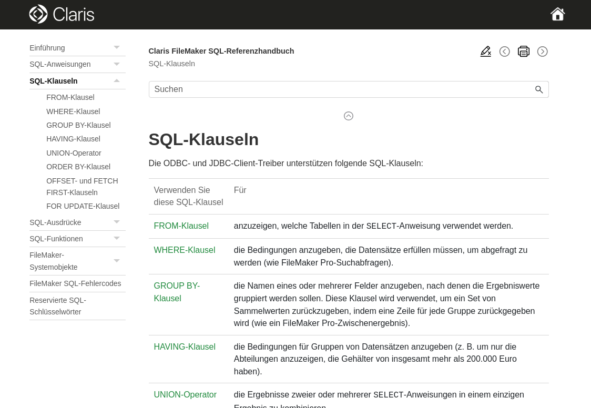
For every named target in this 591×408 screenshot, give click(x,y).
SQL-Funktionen (77, 239)
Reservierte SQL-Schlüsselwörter (57, 306)
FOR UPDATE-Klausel (82, 206)
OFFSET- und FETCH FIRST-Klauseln (82, 187)
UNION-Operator (73, 153)
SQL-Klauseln (77, 81)
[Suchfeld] (349, 89)
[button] (118, 48)
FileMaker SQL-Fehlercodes (75, 283)
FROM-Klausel (70, 97)
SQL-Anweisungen (77, 64)
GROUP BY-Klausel (78, 125)
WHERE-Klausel (73, 111)
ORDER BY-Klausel (78, 166)
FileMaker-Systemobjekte (77, 261)
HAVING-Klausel (73, 139)
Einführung (77, 48)
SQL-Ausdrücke (77, 222)
